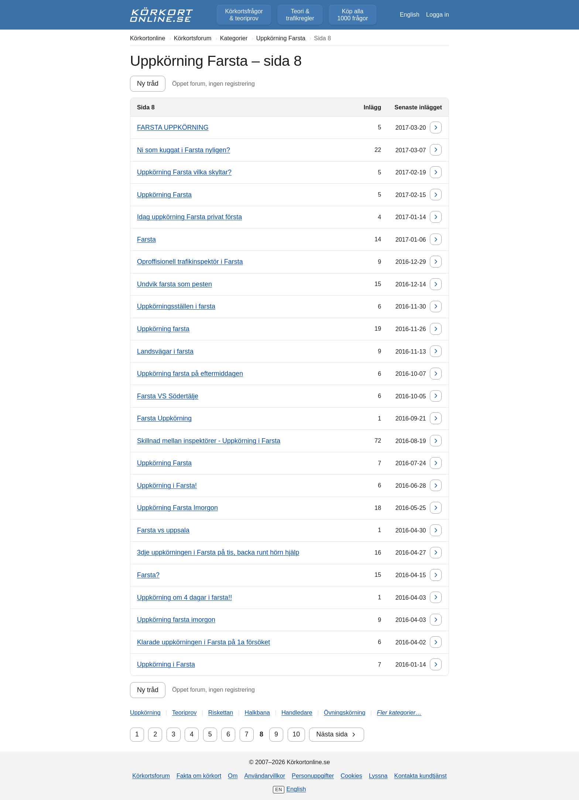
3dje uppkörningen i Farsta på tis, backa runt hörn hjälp (218, 552)
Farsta (146, 239)
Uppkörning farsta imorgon (176, 619)
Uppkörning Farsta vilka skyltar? (184, 172)
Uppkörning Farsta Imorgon (177, 507)
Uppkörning (145, 712)
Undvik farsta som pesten (174, 284)
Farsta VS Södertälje (167, 396)
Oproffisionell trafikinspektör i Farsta (190, 261)
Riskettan (220, 712)
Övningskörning (344, 712)
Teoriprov (184, 712)
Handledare (296, 712)
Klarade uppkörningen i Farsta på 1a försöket (203, 642)
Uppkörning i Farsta (166, 664)
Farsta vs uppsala (163, 530)
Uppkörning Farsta (164, 194)
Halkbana (257, 712)
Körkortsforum (151, 775)
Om (232, 775)
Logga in (437, 14)
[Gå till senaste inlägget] (436, 127)
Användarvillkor (264, 775)
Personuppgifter (313, 775)
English (409, 14)
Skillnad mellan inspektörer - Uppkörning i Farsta (208, 441)
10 (296, 734)
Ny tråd (147, 83)
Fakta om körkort (199, 775)
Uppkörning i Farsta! (167, 485)
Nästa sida (336, 734)
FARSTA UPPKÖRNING (173, 127)
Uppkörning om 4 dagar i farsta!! (184, 597)
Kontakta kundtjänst (420, 775)
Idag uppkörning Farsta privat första (189, 217)
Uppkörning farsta (163, 329)
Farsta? (148, 575)
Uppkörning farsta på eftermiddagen (190, 373)
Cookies (351, 775)
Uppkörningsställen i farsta (176, 306)
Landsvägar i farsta (165, 351)
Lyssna (378, 775)
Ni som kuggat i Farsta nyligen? (183, 150)
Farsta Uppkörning (164, 418)
